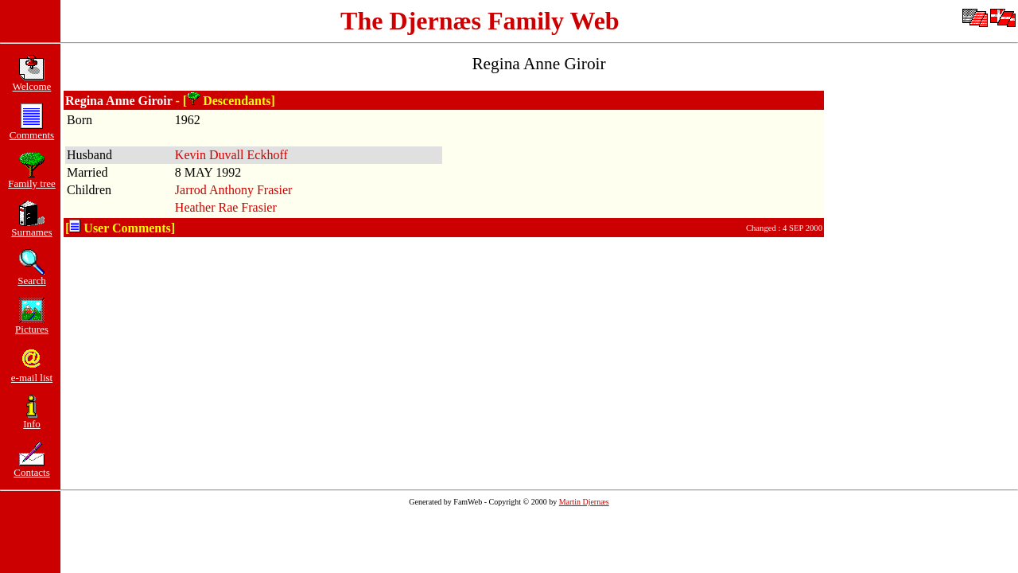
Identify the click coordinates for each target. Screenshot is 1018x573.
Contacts (32, 467)
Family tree (32, 178)
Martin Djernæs (584, 501)
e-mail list (31, 373)
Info (32, 419)
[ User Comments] (120, 228)
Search (31, 275)
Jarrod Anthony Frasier (234, 190)
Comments (32, 130)
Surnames (31, 227)
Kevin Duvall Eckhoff (231, 155)
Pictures (32, 324)
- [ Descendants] (225, 100)
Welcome (32, 81)
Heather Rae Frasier (226, 207)
